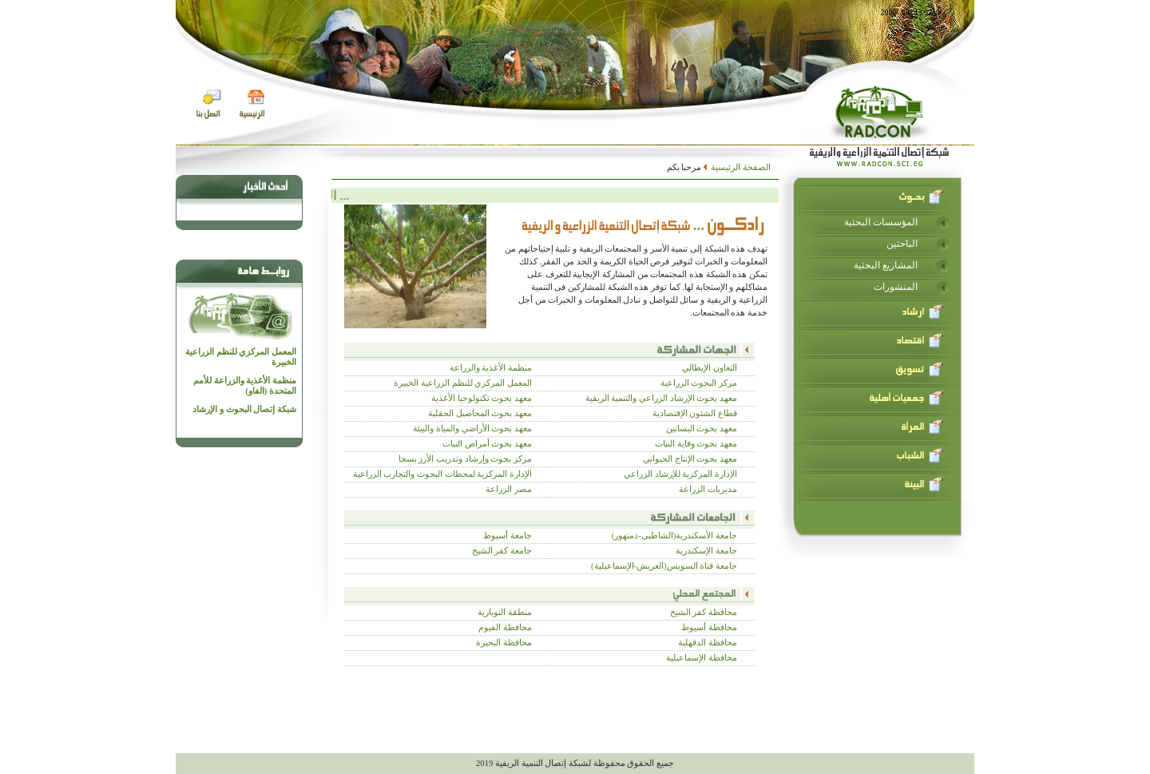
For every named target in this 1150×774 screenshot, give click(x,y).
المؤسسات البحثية (881, 222)
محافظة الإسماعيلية (701, 657)
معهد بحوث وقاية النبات (696, 443)
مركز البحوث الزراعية (698, 383)
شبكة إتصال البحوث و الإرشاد (244, 409)
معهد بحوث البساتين (701, 428)
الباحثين (902, 243)
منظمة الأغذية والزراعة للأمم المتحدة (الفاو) (244, 385)
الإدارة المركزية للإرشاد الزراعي (680, 474)
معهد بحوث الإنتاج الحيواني (690, 458)
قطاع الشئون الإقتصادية (694, 413)
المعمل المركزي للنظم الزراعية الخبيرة (240, 357)
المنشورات (896, 286)
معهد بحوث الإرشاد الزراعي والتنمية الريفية (661, 398)
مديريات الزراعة (708, 489)
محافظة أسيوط (709, 627)
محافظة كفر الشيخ (703, 612)
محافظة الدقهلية (707, 642)
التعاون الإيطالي (709, 367)
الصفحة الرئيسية (740, 167)
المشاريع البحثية (886, 265)
